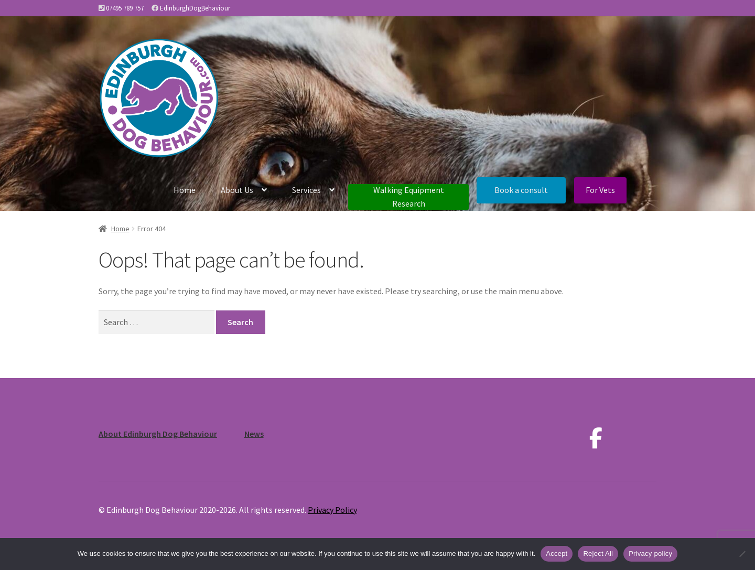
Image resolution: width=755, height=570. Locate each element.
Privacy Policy (332, 509)
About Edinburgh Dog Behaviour (158, 433)
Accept (556, 553)
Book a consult (521, 190)
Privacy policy (650, 553)
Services (306, 190)
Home (185, 190)
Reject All (598, 553)
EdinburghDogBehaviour (195, 8)
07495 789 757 (125, 8)
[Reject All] (742, 554)
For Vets (600, 190)
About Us (237, 190)
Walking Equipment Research (408, 197)
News (254, 433)
